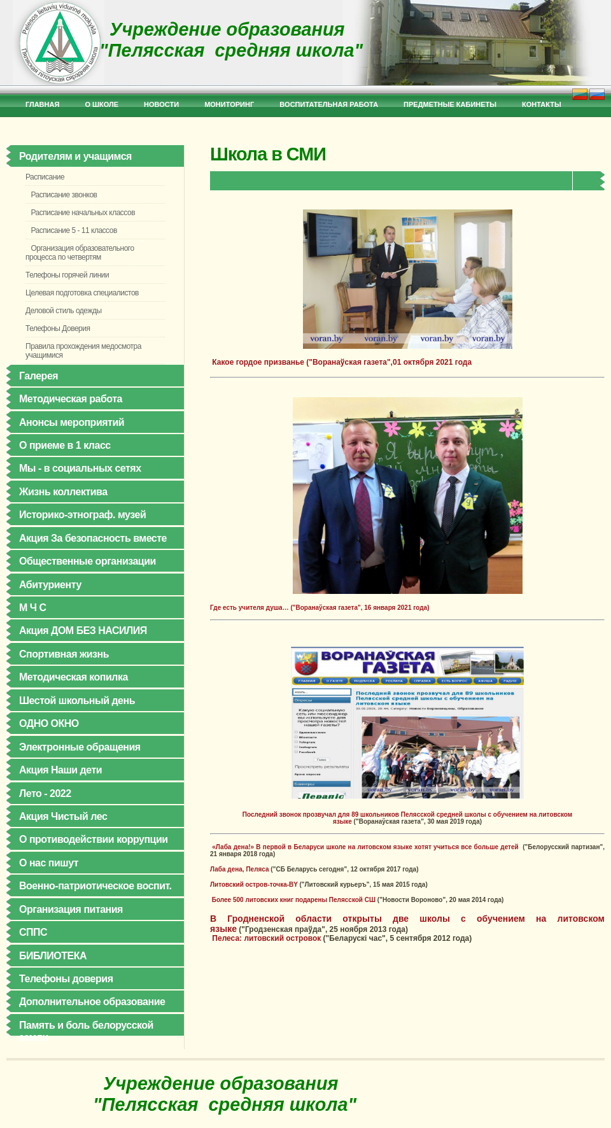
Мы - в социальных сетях (80, 468)
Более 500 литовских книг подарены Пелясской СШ (294, 899)
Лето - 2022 (45, 793)
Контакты (541, 104)
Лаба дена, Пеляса (239, 869)
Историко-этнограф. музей (82, 514)
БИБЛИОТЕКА (53, 955)
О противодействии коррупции (93, 839)
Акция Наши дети (60, 770)
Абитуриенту (50, 584)
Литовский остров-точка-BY (254, 884)
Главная (42, 104)
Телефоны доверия (66, 978)
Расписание (44, 177)
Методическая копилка (73, 677)
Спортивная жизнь (64, 654)
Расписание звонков (61, 194)
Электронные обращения (80, 747)
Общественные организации (87, 561)
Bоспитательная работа (328, 104)
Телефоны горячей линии (67, 275)
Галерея (38, 375)
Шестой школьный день (77, 700)
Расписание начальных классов (80, 212)
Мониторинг (229, 104)
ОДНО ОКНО (49, 723)
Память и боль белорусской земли (86, 1031)
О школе (101, 104)
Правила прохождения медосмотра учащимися (83, 351)
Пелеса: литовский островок (266, 938)
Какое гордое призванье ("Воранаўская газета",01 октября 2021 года (361, 288)
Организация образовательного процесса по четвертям (79, 253)
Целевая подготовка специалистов (82, 292)
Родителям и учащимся (75, 156)
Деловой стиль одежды (63, 310)
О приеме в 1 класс (65, 445)
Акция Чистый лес (63, 816)
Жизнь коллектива (63, 491)
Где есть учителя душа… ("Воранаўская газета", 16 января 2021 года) (320, 607)
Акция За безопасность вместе (93, 538)
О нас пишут (48, 862)
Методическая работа (70, 398)
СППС (33, 932)
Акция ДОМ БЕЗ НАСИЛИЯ (83, 630)
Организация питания (71, 909)
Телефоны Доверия (57, 328)
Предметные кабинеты (450, 104)
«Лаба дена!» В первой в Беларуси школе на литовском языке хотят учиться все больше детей (366, 846)
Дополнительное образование (92, 1001)
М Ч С (32, 607)
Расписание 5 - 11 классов (71, 230)
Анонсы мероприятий (71, 422)
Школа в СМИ (268, 154)
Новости (161, 104)
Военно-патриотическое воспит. (95, 885)
